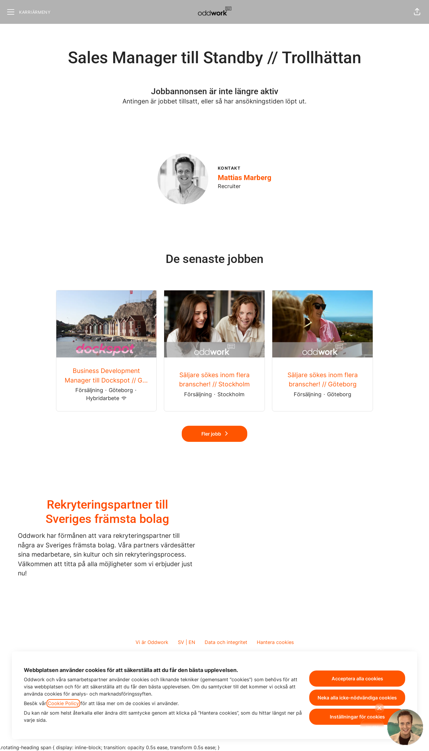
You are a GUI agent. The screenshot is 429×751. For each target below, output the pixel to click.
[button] (417, 12)
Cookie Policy (63, 703)
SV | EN (186, 642)
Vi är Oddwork (152, 642)
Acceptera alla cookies (357, 679)
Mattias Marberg (244, 178)
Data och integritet (226, 642)
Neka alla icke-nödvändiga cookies (357, 698)
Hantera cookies (275, 642)
